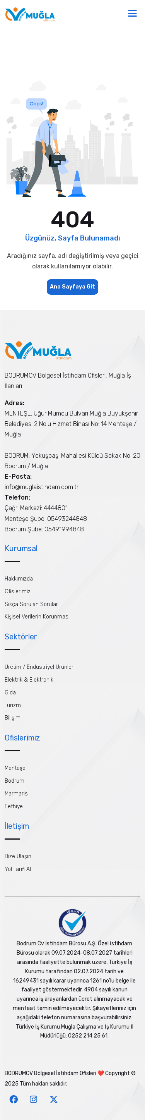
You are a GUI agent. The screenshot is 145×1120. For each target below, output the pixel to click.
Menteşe (15, 768)
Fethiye (14, 806)
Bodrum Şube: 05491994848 (44, 529)
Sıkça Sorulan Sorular (31, 604)
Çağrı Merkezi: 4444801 (36, 508)
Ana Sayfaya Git (72, 286)
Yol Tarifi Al (18, 869)
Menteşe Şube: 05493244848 (46, 518)
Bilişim (12, 718)
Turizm (13, 705)
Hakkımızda (19, 578)
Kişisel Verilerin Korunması (37, 616)
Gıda (10, 692)
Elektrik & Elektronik (29, 680)
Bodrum (14, 781)
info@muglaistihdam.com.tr (41, 487)
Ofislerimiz (18, 591)
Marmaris (16, 793)
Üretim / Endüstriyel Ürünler (39, 667)
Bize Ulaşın (18, 856)
